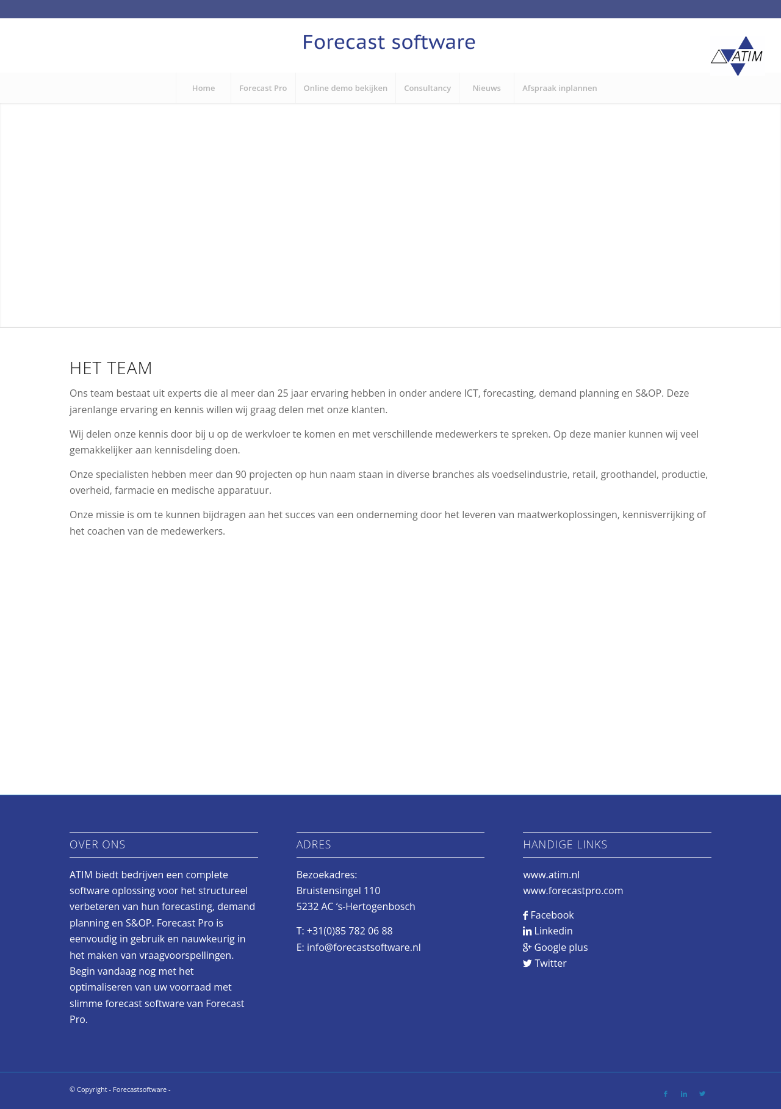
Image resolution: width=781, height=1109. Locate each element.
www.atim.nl (551, 874)
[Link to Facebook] (666, 1094)
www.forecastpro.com (573, 890)
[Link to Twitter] (702, 1094)
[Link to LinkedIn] (684, 1094)
